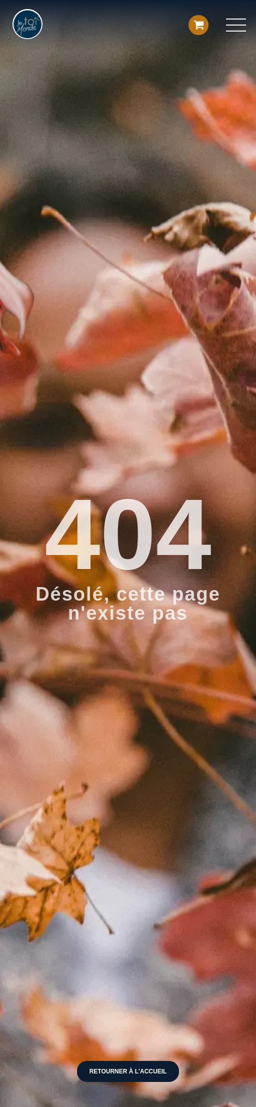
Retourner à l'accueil (128, 1071)
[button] (236, 25)
